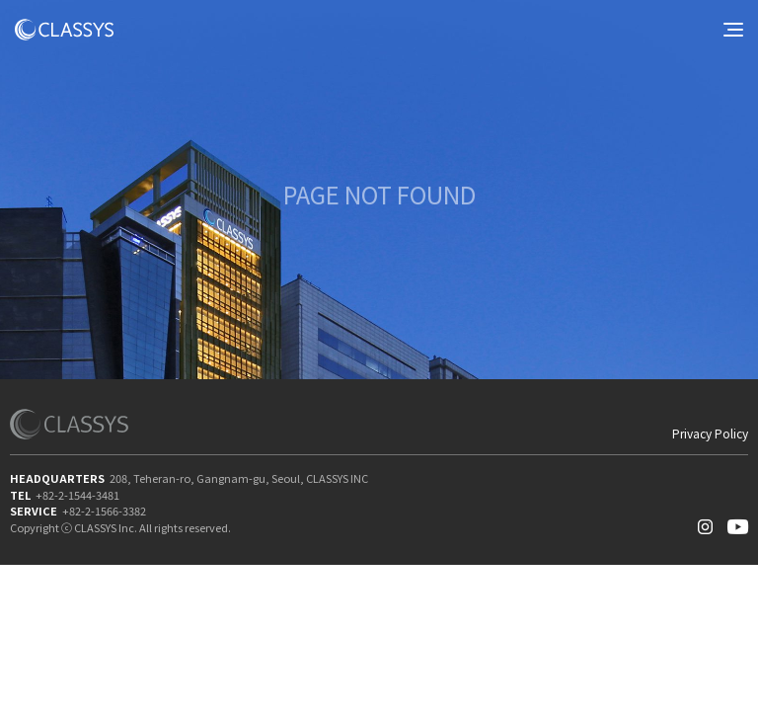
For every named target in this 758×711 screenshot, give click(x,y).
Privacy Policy (710, 433)
